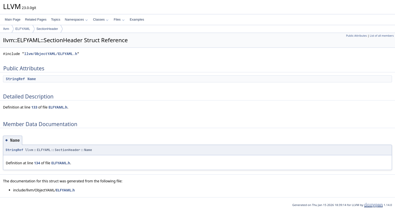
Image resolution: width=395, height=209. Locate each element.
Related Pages (35, 19)
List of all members (382, 35)
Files (119, 19)
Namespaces (76, 19)
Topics (55, 19)
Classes (101, 19)
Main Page (12, 19)
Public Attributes (356, 35)
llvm (6, 29)
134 (37, 163)
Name (31, 79)
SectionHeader (47, 29)
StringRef (15, 79)
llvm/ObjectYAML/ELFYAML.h (50, 53)
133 (34, 107)
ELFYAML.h (57, 107)
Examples (137, 19)
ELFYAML (22, 29)
